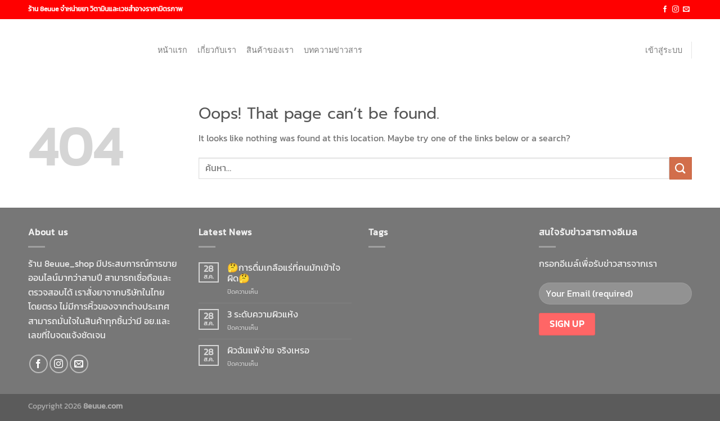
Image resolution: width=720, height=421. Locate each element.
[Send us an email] (686, 10)
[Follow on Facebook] (665, 10)
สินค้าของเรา (270, 50)
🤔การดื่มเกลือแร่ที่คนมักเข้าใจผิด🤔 (283, 273)
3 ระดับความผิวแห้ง (262, 314)
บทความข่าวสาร (333, 50)
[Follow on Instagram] (675, 10)
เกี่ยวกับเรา (216, 50)
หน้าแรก (172, 50)
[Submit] (680, 168)
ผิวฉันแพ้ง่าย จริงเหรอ (268, 350)
